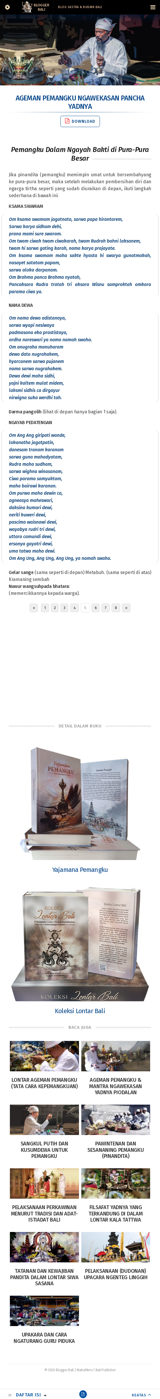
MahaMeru (85, 1370)
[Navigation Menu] (152, 7)
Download (80, 121)
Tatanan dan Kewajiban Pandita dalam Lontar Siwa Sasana (44, 1277)
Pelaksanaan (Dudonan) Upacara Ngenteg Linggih (116, 1274)
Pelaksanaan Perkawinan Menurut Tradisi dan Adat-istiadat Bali (44, 1213)
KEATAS (139, 1395)
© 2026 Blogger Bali (59, 1370)
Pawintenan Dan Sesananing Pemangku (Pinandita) (115, 1150)
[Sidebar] (7, 7)
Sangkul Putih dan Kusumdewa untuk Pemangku (44, 1150)
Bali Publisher (106, 1370)
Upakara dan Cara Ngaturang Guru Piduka (44, 1338)
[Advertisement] (80, 666)
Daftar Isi (28, 1395)
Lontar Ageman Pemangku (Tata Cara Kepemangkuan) (44, 1083)
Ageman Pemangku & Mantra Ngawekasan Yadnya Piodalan (115, 1086)
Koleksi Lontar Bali (80, 1011)
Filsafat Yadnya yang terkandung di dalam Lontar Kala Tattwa (116, 1213)
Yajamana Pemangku (80, 870)
